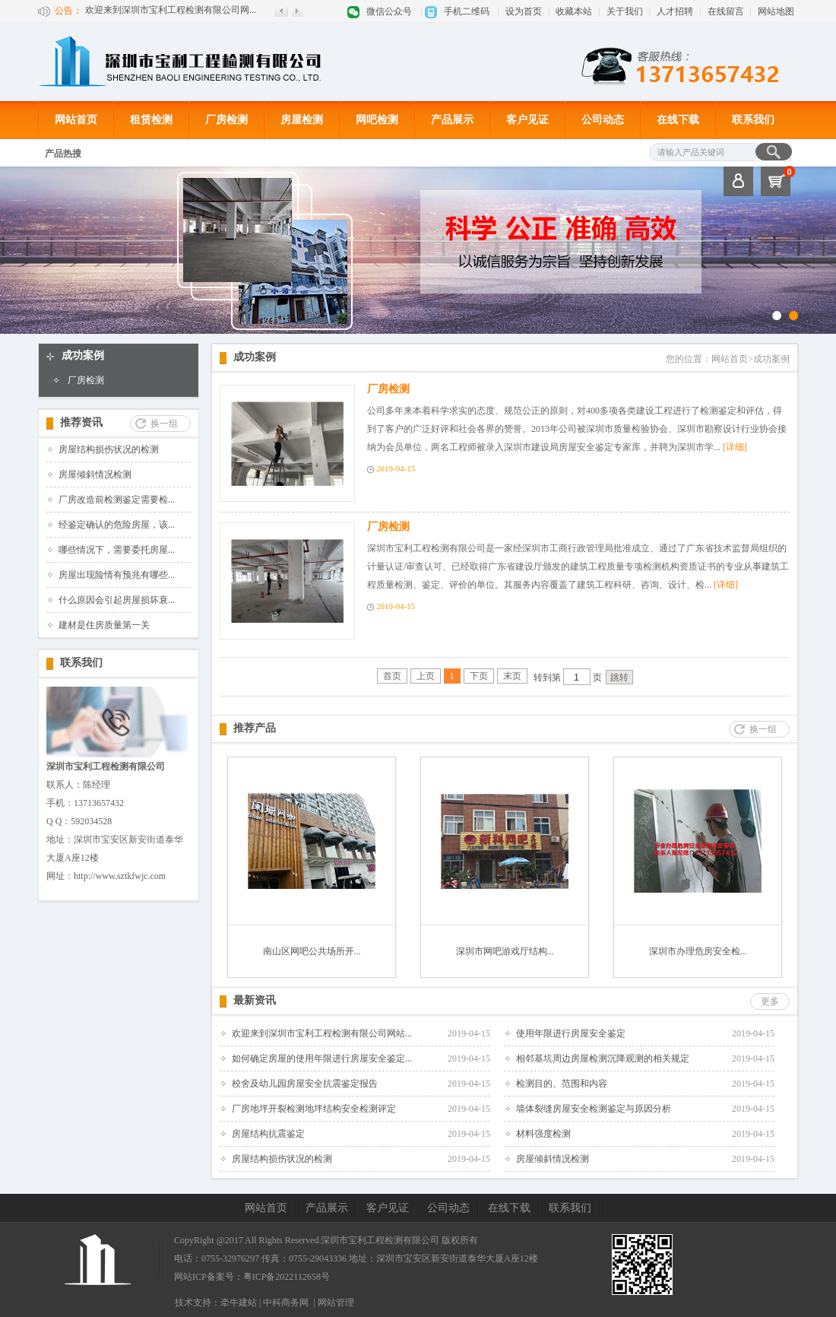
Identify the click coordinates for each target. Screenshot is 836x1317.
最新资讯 (254, 1000)
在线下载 (678, 119)
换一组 (164, 423)
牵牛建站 (238, 1302)
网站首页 (76, 119)
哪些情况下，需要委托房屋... (117, 549)
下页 (479, 676)
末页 (512, 676)
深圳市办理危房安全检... (698, 951)
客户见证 (527, 119)
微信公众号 (389, 11)
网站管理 (336, 1302)
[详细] (735, 447)
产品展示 (452, 119)
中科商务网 (286, 1302)
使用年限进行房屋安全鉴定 (570, 1033)
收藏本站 (574, 11)
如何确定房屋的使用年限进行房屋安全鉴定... (322, 1058)
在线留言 (726, 11)
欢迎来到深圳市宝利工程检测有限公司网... (170, 10)
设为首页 (523, 11)
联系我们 (753, 119)
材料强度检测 (543, 1133)
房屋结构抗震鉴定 (268, 1133)
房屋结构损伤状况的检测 (109, 449)
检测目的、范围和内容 (561, 1083)
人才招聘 (675, 11)
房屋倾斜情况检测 (95, 474)
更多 (770, 1001)
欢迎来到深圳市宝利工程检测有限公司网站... (322, 1033)
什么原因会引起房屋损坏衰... (117, 600)
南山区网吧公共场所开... (312, 951)
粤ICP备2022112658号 (286, 1276)
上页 (425, 676)
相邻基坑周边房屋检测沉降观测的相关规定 (602, 1058)
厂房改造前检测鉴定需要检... (117, 499)
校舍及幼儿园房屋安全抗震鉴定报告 (305, 1083)
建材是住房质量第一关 (104, 625)
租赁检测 (151, 119)
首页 (392, 676)
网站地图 (776, 11)
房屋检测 (301, 119)
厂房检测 (226, 119)
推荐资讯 (81, 422)
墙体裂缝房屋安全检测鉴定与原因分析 (593, 1108)
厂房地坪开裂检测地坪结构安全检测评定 (314, 1108)
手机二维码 (466, 11)
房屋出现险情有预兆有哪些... (117, 575)
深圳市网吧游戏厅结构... (505, 951)
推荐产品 (254, 728)
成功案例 (83, 355)
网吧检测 (377, 119)
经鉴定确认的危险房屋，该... (117, 524)
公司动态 (602, 119)
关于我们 (624, 11)
